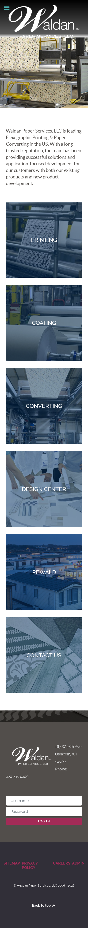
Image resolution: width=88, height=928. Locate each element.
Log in (44, 821)
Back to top (44, 905)
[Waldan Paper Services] (44, 22)
